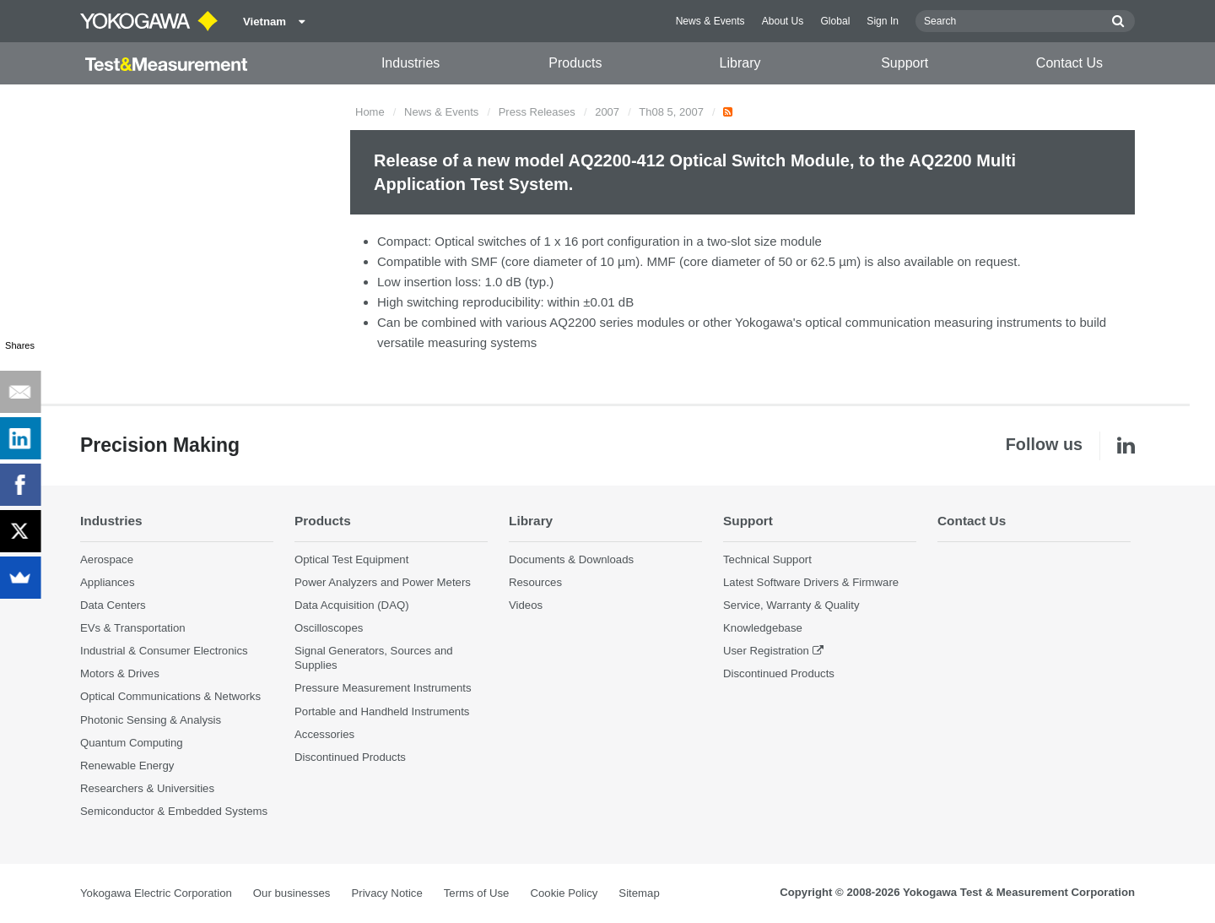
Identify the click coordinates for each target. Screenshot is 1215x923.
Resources (535, 582)
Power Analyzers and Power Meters (382, 582)
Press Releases (537, 112)
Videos (526, 605)
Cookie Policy (563, 893)
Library (740, 63)
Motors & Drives (119, 673)
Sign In (883, 21)
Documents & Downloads (571, 559)
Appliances (107, 582)
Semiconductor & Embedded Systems (173, 811)
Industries (410, 63)
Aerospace (106, 559)
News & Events (710, 21)
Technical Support (767, 559)
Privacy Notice (386, 893)
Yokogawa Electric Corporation (156, 893)
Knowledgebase (762, 628)
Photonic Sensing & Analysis (150, 720)
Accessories (324, 734)
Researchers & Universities (147, 788)
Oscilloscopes (328, 628)
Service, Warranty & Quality (791, 605)
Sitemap (638, 893)
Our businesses (292, 893)
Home (370, 112)
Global (835, 21)
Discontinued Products (350, 757)
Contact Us (1069, 63)
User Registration (766, 650)
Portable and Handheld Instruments (381, 711)
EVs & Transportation (133, 628)
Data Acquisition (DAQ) (351, 605)
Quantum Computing (131, 742)
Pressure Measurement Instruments (383, 687)
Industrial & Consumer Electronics (164, 650)
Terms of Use (477, 893)
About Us (783, 21)
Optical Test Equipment (351, 559)
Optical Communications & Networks (170, 696)
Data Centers (113, 605)
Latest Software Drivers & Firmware (811, 582)
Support (904, 63)
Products (575, 63)
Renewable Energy (127, 765)
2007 (607, 112)
